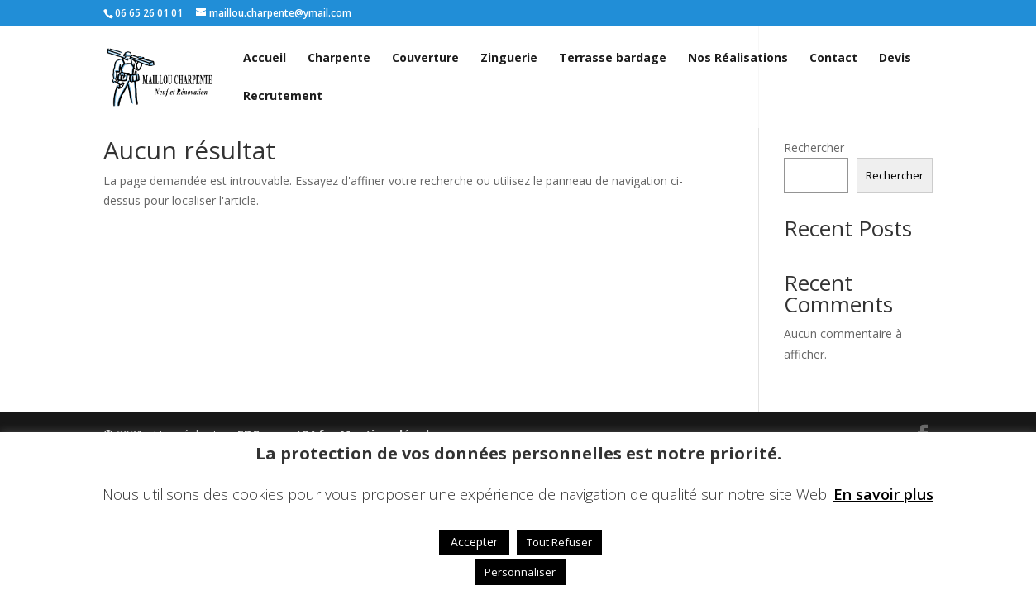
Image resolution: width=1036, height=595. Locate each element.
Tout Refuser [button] (559, 542)
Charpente (339, 58)
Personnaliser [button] (520, 571)
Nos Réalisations (738, 58)
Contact (833, 58)
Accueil (264, 58)
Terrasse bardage (612, 58)
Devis (895, 58)
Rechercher (814, 147)
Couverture (425, 58)
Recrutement (282, 96)
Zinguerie (508, 58)
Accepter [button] (474, 542)
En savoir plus (883, 494)
